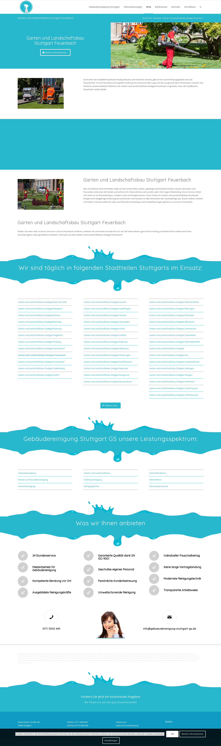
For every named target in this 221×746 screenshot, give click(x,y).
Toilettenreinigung (97, 653)
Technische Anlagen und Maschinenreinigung (100, 660)
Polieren (39, 658)
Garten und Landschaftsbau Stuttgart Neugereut (106, 375)
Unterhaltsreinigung (74, 660)
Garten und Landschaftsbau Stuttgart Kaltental (105, 341)
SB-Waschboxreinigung (89, 656)
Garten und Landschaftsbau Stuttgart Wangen (170, 375)
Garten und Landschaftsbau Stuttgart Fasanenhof (41, 348)
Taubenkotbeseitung (163, 653)
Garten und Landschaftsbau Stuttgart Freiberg (39, 341)
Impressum (121, 722)
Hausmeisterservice (158, 486)
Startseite (157, 18)
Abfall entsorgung (188, 653)
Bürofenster (147, 658)
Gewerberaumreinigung (142, 660)
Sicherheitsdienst (157, 473)
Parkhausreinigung (93, 479)
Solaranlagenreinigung (24, 660)
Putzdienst (155, 658)
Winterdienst (155, 479)
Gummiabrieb (195, 656)
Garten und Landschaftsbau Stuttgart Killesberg (106, 348)
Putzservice (124, 653)
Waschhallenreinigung (119, 656)
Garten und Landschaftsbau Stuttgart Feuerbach (46, 17)
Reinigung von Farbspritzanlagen (37, 656)
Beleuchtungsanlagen (136, 658)
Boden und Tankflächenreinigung (71, 656)
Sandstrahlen (22, 658)
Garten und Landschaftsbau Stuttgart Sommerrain (172, 328)
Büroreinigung (22, 653)
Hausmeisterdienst (155, 660)
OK (172, 734)
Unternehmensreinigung (135, 653)
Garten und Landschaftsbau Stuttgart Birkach (39, 315)
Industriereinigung (26, 486)
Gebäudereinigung (27, 473)
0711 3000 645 (51, 628)
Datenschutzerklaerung (127, 725)
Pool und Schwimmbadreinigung (124, 660)
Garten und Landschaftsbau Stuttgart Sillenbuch (171, 321)
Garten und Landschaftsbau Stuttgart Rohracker (171, 315)
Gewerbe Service (109, 653)
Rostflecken (75, 658)
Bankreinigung (42, 653)
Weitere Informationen (192, 734)
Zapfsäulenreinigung (133, 656)
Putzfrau (117, 653)
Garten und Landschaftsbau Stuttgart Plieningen (171, 308)
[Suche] (200, 7)
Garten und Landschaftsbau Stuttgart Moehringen (107, 355)
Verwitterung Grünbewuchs (63, 658)
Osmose (83, 660)
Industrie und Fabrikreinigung (69, 653)
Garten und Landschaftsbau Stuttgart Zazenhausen (173, 388)
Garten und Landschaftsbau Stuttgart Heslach (105, 315)
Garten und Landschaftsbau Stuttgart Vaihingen (171, 368)
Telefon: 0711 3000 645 (77, 722)
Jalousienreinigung (167, 660)
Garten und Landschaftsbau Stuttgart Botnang (39, 321)
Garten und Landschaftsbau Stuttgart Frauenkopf (41, 361)
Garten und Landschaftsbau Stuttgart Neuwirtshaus (108, 381)
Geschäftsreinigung (54, 653)
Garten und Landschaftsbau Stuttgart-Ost (168, 355)
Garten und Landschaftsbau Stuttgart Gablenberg (41, 368)
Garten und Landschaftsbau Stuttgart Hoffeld (105, 335)
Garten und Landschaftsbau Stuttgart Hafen (38, 375)
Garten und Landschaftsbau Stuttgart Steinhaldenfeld (174, 341)
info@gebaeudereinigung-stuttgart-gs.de (169, 628)
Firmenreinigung (32, 653)
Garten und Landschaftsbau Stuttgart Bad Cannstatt (42, 302)
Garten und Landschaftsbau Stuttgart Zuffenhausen (173, 394)
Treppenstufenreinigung (113, 658)
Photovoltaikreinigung (192, 658)
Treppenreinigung (85, 658)
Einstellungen (111, 740)
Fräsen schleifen (31, 658)
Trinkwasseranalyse (176, 653)
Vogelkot (51, 658)
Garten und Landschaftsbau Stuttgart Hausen (105, 302)
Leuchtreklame (125, 658)
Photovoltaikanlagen (179, 658)
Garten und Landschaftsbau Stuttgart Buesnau (40, 328)
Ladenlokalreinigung (85, 653)
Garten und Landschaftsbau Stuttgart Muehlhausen (108, 361)
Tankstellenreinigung (54, 656)
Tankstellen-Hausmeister (39, 660)
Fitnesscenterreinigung (24, 663)
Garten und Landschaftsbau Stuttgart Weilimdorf (172, 381)
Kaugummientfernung (170, 656)
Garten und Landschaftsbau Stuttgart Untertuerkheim (174, 361)
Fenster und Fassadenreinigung (33, 479)
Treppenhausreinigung (98, 658)
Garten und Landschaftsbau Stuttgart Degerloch (40, 335)
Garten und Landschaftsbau (97, 473)
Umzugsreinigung (62, 660)
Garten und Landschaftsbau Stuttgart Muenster (106, 368)
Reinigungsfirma (91, 486)
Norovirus (169, 658)
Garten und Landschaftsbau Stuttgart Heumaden (107, 321)
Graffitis (45, 658)
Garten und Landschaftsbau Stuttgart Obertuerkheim (174, 302)
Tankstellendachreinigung (104, 656)
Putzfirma (162, 658)
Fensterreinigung (191, 660)
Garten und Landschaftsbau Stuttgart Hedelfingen (107, 308)
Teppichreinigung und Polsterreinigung (151, 656)
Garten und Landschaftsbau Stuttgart (166, 348)
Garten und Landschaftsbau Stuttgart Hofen (104, 328)
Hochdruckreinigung (184, 656)
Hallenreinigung (22, 656)
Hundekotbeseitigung (150, 653)
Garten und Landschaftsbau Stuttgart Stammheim (172, 335)
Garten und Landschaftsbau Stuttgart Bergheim (40, 308)
